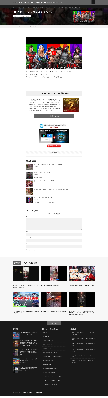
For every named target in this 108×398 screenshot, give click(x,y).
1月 (76, 335)
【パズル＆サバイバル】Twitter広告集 (44, 182)
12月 (76, 342)
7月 (87, 341)
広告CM (77, 7)
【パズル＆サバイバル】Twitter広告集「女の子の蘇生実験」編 (51, 190)
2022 (73, 357)
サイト (27, 245)
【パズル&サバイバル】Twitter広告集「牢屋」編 (54, 314)
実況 (71, 7)
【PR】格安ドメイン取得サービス (51, 386)
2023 (73, 352)
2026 (73, 335)
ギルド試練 (37, 7)
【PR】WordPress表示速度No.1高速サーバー (53, 382)
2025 (73, 341)
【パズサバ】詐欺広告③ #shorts (43, 199)
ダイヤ (55, 7)
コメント (28, 218)
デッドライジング (64, 7)
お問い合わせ (46, 335)
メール (28, 239)
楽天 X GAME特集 (47, 366)
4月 (81, 335)
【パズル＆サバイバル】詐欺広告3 (51, 287)
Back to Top (54, 326)
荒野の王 (87, 7)
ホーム (14, 7)
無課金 (50, 7)
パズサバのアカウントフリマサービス (53, 378)
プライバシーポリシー (48, 343)
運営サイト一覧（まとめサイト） (51, 355)
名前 (28, 233)
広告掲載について (47, 351)
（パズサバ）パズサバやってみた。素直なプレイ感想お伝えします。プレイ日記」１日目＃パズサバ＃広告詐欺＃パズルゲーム (82, 315)
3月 (79, 335)
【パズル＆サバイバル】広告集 (42, 174)
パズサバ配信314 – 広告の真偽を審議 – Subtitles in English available (25, 314)
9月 (91, 341)
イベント (25, 7)
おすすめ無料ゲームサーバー (50, 363)
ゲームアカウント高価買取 (49, 374)
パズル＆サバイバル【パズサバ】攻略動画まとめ (32, 394)
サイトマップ (46, 339)
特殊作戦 (44, 7)
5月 (83, 335)
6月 (85, 341)
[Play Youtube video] (54, 54)
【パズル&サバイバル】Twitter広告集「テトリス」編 (48, 166)
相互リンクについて (48, 347)
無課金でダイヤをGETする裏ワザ (51, 370)
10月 (93, 341)
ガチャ (30, 7)
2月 (78, 335)
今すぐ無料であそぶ (54, 117)
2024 (73, 346)
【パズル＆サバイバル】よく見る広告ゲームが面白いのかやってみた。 (26, 288)
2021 (73, 363)
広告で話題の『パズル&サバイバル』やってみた (82, 288)
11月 (73, 342)
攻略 (19, 7)
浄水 (82, 7)
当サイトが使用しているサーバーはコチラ (53, 359)
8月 (89, 341)
